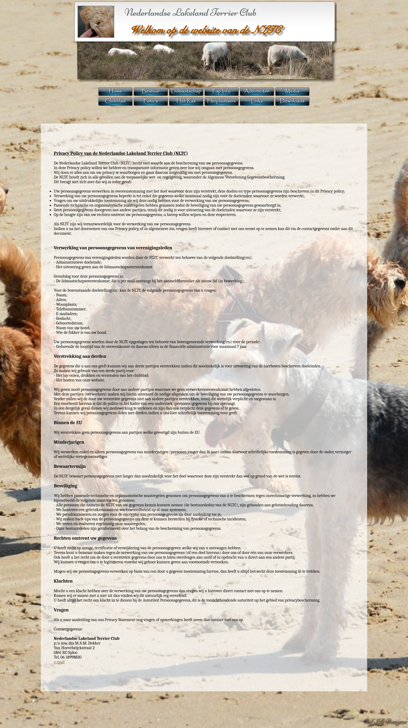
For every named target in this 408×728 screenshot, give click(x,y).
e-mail (59, 662)
